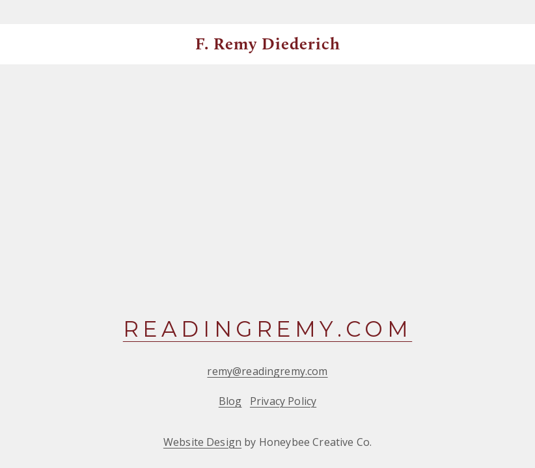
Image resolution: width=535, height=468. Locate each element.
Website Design (202, 442)
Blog (230, 401)
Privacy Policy (283, 401)
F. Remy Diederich (268, 43)
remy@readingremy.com (267, 371)
